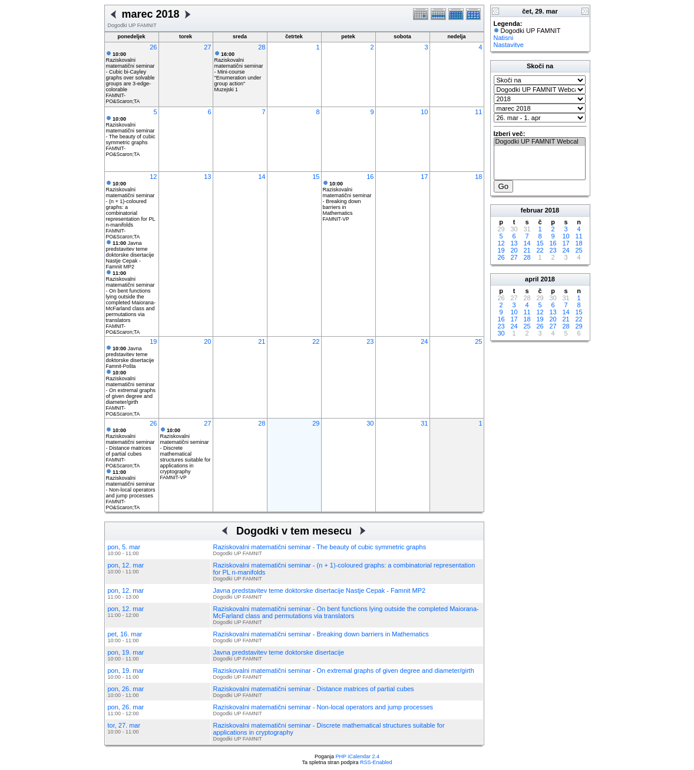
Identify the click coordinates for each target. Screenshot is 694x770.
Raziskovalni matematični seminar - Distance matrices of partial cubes (130, 442)
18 (478, 176)
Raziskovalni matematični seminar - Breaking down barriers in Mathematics (347, 198)
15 (315, 176)
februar (532, 210)
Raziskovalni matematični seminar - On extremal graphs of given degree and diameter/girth (131, 387)
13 (207, 176)
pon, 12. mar (126, 565)
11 (478, 111)
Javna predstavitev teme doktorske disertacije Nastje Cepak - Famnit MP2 (130, 255)
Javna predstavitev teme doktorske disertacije (130, 354)
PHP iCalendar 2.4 (357, 756)
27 (207, 47)
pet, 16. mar (125, 634)
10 (424, 111)
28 (261, 47)
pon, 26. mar (126, 688)
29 (315, 423)
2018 (552, 210)
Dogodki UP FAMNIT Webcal (539, 142)
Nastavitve (509, 44)
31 (424, 423)
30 (370, 423)
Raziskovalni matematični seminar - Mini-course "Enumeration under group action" (238, 69)
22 (315, 341)
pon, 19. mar (126, 652)
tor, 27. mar (124, 725)
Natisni (504, 37)
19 (153, 341)
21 (261, 341)
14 (261, 176)
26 (153, 47)
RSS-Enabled (376, 762)
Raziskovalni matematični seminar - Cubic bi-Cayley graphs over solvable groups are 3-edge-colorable (130, 71)
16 (370, 176)
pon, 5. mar (124, 546)
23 (370, 341)
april (531, 279)
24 (424, 341)
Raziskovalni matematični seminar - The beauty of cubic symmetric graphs (131, 130)
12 (153, 176)
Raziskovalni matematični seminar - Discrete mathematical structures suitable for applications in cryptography (185, 450)
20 (207, 341)
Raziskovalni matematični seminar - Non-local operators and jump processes (131, 484)
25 (478, 341)
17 (424, 176)
